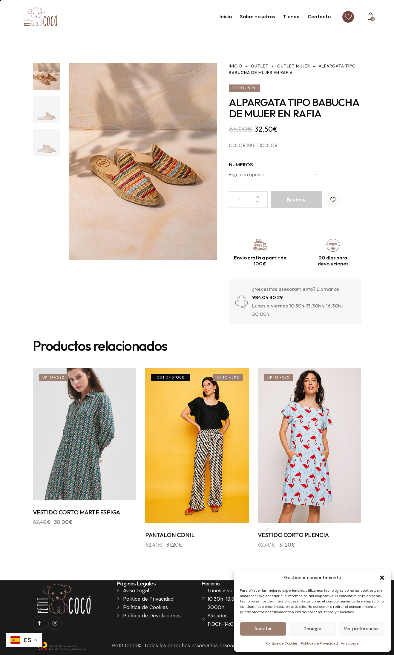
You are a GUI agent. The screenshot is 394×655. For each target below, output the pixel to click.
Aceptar (263, 629)
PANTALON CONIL (169, 535)
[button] (382, 578)
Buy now (296, 200)
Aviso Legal (350, 643)
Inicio (235, 66)
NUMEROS (241, 164)
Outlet (260, 66)
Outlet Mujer (293, 66)
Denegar (312, 629)
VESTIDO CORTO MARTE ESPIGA (76, 512)
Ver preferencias (362, 629)
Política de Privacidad (319, 643)
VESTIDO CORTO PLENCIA (293, 535)
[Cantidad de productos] (248, 199)
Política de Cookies (282, 643)
